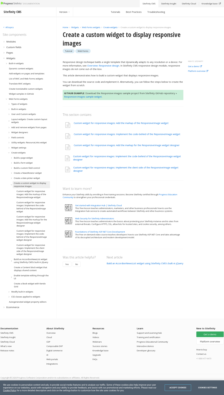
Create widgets (110, 27)
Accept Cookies (177, 387)
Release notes (7, 350)
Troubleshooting (156, 11)
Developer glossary (146, 350)
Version (64, 11)
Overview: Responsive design (103, 65)
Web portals (52, 359)
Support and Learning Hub (149, 332)
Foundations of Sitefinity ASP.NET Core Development (100, 231)
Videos (96, 337)
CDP (48, 341)
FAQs (95, 359)
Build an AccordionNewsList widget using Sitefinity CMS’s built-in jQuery (145, 263)
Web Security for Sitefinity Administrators (94, 218)
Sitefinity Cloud (7, 341)
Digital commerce (54, 350)
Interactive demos (145, 346)
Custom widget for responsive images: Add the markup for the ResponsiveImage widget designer (127, 145)
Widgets (75, 27)
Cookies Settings (207, 387)
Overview (50, 332)
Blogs (95, 332)
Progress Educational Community (152, 341)
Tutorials (115, 11)
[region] (112, 387)
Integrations (52, 363)
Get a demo (195, 66)
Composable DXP (54, 346)
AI (47, 354)
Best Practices (134, 11)
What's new (6, 346)
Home (65, 27)
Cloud (49, 337)
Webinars (97, 341)
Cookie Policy (9, 390)
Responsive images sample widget (83, 96)
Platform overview (198, 71)
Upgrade (97, 354)
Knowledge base (100, 350)
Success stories (100, 346)
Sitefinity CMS (6, 332)
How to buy (201, 349)
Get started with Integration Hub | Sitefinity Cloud (98, 205)
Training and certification (148, 337)
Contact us (201, 354)
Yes (67, 264)
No (76, 264)
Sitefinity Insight (7, 337)
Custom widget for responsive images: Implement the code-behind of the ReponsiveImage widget (127, 134)
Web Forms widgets (91, 27)
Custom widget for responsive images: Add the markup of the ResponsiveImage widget (121, 123)
